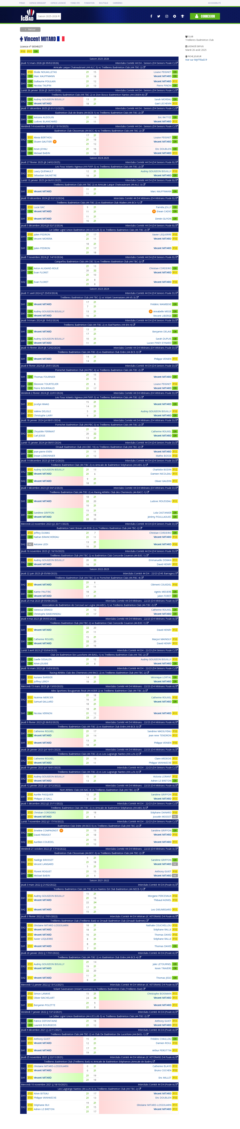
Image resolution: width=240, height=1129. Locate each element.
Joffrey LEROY (41, 681)
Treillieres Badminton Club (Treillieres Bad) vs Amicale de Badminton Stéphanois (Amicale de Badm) (99, 1061)
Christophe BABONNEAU (47, 613)
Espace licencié (58, 3)
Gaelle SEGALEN (43, 659)
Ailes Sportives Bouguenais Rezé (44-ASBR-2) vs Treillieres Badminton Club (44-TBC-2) (99, 690)
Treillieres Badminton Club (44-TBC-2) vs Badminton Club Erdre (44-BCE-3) (99, 352)
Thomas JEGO (163, 977)
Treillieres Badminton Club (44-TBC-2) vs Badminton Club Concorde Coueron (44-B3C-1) (99, 555)
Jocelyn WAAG (41, 404)
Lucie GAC (39, 207)
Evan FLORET (41, 272)
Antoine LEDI (41, 544)
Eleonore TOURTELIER (46, 384)
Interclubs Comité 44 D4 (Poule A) (158, 884)
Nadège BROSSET (44, 859)
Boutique (103, 3)
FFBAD (22, 3)
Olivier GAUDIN (163, 481)
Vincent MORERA (43, 238)
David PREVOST (42, 834)
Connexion (205, 16)
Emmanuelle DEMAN (160, 560)
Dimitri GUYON (163, 218)
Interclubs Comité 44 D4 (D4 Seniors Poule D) (151, 293)
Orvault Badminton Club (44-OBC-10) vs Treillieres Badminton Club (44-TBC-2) (99, 446)
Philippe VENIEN (162, 358)
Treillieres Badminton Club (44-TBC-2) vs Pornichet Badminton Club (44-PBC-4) (99, 577)
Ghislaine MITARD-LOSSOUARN (51, 925)
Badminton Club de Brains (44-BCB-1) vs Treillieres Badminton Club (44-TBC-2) (99, 112)
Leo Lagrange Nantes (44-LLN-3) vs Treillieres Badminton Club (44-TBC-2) (99, 1088)
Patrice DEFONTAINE (45, 1020)
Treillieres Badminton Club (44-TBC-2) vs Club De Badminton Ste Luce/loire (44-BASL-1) (99, 1034)
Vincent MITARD (162, 76)
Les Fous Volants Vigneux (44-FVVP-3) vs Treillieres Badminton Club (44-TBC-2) (99, 166)
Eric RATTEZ (164, 117)
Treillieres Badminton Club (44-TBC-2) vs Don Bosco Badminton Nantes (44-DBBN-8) (99, 94)
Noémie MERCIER (43, 697)
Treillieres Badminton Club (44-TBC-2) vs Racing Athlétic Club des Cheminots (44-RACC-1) (99, 492)
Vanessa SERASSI (43, 609)
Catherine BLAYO (162, 1066)
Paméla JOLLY (163, 207)
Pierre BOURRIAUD (44, 388)
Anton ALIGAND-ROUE (46, 268)
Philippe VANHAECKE (160, 762)
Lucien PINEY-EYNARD (159, 342)
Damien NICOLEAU (160, 473)
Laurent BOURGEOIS (45, 1025)
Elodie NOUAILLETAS (45, 72)
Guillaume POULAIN (45, 81)
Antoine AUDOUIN (44, 117)
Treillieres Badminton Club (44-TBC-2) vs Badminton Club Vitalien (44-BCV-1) (99, 202)
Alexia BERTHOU (43, 137)
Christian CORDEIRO (160, 268)
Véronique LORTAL (161, 677)
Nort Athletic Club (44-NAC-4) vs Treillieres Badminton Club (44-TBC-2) (99, 789)
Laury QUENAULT (43, 171)
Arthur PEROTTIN (161, 1050)
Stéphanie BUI (41, 1105)
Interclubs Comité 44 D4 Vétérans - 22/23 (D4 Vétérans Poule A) (142, 600)
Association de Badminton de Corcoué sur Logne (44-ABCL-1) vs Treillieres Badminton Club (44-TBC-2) (99, 605)
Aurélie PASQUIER (43, 794)
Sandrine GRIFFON (44, 512)
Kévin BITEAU (41, 1093)
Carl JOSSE (39, 435)
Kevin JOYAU (40, 148)
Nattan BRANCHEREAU (46, 537)
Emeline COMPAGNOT (46, 830)
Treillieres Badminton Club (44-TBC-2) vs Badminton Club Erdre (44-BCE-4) (99, 957)
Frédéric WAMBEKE (160, 304)
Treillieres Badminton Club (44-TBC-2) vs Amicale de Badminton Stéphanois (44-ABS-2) (99, 464)
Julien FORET (164, 595)
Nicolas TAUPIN (42, 85)
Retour (32, 29)
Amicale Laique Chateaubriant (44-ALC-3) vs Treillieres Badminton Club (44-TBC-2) (99, 67)
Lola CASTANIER (162, 512)
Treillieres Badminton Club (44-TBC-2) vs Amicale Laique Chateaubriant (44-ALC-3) (99, 184)
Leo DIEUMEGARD (161, 909)
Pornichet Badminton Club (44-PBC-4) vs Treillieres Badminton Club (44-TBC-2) (99, 370)
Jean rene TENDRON (160, 735)
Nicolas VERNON (43, 713)
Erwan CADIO (164, 211)
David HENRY (164, 564)
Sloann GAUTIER (43, 141)
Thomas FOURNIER (44, 376)
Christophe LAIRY (43, 415)
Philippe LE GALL (43, 798)
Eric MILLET (164, 1077)
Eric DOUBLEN (163, 148)
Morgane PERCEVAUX (159, 895)
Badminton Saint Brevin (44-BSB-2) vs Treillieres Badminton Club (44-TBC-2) (99, 528)
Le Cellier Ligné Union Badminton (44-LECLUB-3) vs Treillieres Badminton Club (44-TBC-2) (99, 229)
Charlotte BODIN (162, 469)
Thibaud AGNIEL (162, 900)
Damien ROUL (163, 1043)
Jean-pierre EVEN (43, 451)
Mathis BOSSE (163, 455)
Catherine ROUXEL (161, 431)
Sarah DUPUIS (163, 338)
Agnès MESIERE (162, 591)
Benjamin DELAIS (161, 331)
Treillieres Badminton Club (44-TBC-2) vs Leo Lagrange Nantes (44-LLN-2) (99, 753)
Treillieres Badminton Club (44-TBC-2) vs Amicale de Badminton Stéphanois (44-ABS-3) (99, 807)
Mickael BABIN (42, 153)
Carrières (117, 3)
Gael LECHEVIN (163, 103)
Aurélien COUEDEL (44, 842)
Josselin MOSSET (162, 816)
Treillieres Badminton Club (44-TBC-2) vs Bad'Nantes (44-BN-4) (99, 324)
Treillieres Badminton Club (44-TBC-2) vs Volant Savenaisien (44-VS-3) (99, 297)
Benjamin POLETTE (44, 1005)
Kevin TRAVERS (163, 968)
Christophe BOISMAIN (159, 993)
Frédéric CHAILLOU (160, 1038)
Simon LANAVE (42, 993)
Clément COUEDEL (161, 584)
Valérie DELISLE (42, 411)
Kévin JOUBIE (41, 663)
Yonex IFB (75, 3)
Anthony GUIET (163, 871)
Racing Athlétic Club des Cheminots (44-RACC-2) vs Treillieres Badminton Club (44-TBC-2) (99, 672)
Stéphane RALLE (162, 929)
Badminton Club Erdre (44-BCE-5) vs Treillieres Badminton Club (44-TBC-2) (99, 825)
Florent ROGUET (43, 871)
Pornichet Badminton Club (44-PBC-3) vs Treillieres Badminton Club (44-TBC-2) (99, 424)
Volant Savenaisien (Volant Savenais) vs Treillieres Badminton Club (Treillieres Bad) (99, 988)
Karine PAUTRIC (42, 591)
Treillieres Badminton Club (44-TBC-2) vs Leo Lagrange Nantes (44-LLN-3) (99, 771)
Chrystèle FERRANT (44, 431)
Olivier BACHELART (44, 997)
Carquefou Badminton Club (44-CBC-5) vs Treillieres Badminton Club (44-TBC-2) (99, 261)
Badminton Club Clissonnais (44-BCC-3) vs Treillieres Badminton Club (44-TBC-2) (99, 853)
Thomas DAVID (162, 934)
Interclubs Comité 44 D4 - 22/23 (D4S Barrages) (150, 573)
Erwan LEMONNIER (44, 455)
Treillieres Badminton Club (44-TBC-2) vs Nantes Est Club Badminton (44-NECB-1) (99, 889)
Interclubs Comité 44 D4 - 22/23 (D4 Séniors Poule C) (147, 650)
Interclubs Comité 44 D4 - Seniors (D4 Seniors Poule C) (146, 63)
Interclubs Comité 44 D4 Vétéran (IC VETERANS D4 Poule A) (144, 916)
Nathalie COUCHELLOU (158, 925)
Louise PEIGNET (162, 72)
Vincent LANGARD (44, 864)
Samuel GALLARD (43, 701)
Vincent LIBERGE (162, 315)
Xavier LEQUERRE (161, 234)
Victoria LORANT (162, 776)
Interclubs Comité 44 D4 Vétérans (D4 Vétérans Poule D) (146, 347)
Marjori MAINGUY (161, 639)
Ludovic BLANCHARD (45, 121)
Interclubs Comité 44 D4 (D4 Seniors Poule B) (151, 162)
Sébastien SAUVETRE (45, 175)
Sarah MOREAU (162, 99)
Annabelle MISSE (162, 311)
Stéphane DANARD (160, 812)
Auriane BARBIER (43, 677)
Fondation (89, 3)
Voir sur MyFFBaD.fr (196, 59)
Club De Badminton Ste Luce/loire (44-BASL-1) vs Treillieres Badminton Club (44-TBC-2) (99, 654)
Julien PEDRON (42, 234)
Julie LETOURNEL (162, 964)
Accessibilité (214, 3)
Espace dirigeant (38, 3)
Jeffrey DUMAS (42, 532)
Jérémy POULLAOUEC (159, 516)
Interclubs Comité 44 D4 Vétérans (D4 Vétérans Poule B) (146, 198)
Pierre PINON (164, 85)
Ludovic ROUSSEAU (160, 501)
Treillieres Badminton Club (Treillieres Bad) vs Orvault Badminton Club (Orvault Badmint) (99, 920)
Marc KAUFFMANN (44, 76)
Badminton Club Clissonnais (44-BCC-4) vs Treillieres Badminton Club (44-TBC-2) (99, 130)
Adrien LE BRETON (161, 780)
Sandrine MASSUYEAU (159, 731)
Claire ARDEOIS (163, 758)
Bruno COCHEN (162, 1070)
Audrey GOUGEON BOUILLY (49, 99)
